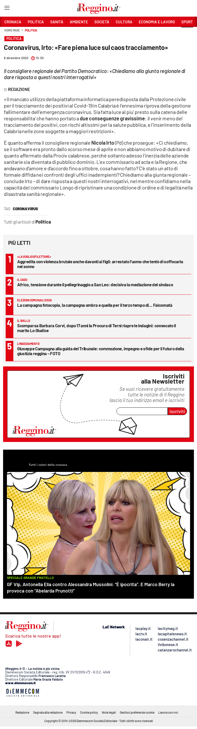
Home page (12, 30)
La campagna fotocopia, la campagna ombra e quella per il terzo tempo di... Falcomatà (94, 305)
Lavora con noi (168, 712)
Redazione (22, 712)
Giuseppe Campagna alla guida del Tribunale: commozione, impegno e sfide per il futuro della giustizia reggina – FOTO (100, 351)
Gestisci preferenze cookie (137, 712)
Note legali (109, 712)
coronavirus (25, 208)
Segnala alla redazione (48, 712)
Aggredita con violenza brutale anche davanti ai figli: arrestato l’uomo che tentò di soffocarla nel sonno (100, 264)
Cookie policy (89, 712)
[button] (187, 33)
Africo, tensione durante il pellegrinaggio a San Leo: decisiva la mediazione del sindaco (95, 284)
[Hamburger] (7, 9)
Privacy (71, 712)
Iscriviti (177, 411)
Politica (31, 30)
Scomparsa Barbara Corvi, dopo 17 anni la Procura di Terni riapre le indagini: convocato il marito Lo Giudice (96, 328)
